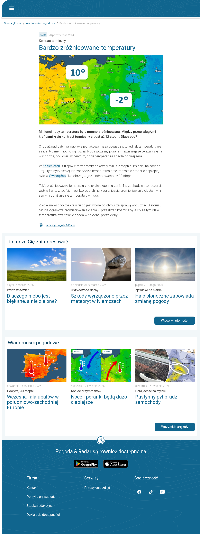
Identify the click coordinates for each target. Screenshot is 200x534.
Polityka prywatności (41, 497)
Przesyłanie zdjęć (97, 488)
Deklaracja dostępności (43, 515)
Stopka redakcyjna (40, 506)
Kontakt (32, 488)
